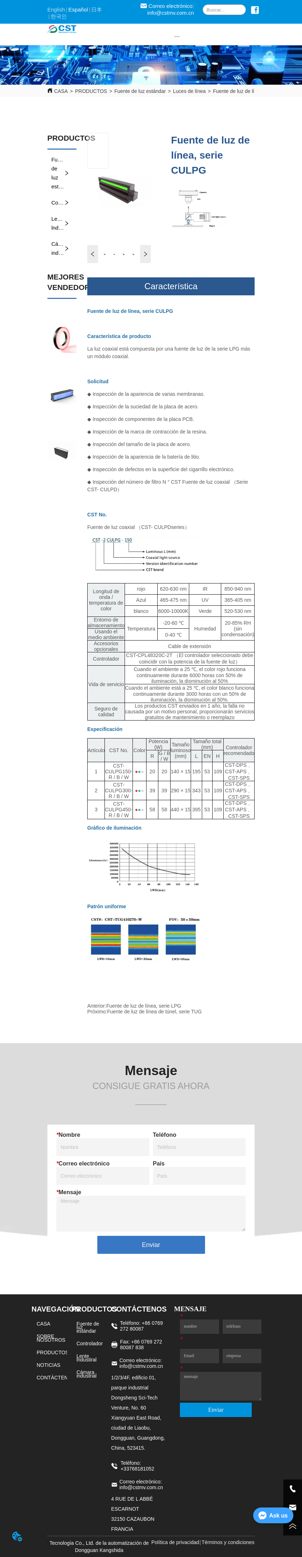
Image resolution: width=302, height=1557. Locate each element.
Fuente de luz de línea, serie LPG (143, 1006)
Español (78, 9)
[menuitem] (177, 36)
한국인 (59, 16)
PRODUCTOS (91, 91)
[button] (177, 36)
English (56, 9)
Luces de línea (189, 91)
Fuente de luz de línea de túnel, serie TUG (154, 1011)
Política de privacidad (175, 1542)
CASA (61, 91)
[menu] (177, 36)
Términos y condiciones (227, 1542)
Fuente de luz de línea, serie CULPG (254, 91)
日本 (96, 9)
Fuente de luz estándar (140, 91)
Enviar (151, 1244)
